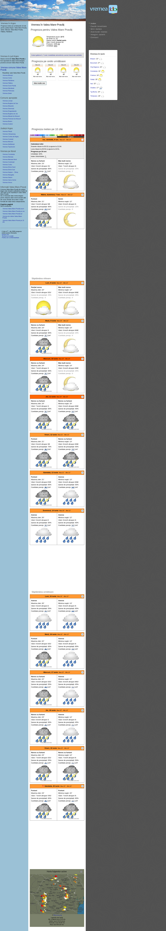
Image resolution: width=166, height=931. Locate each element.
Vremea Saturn (7, 177)
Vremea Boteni (7, 121)
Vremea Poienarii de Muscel (12, 119)
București (93, 63)
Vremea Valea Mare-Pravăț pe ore (14, 211)
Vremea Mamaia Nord (10, 159)
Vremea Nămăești (8, 88)
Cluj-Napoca (94, 67)
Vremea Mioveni (8, 141)
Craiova (93, 75)
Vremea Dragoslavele (9, 111)
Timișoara (93, 96)
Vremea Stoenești (8, 108)
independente (20, 201)
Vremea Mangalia (8, 175)
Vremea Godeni (8, 124)
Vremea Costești (8, 139)
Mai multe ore (39, 83)
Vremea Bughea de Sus (10, 103)
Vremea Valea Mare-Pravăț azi (12, 213)
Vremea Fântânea (8, 80)
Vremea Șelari (7, 93)
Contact (94, 37)
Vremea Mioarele (8, 106)
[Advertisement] (57, 105)
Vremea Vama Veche (9, 180)
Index (93, 23)
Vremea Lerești (7, 101)
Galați (92, 79)
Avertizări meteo (99, 32)
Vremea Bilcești (8, 75)
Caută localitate (99, 26)
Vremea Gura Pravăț (9, 85)
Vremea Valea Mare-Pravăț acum (13, 208)
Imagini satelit (98, 35)
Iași (91, 83)
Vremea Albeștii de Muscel (11, 116)
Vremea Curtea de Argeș (11, 136)
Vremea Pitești (7, 131)
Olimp (16, 172)
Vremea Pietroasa (8, 90)
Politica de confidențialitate (10, 237)
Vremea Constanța (9, 154)
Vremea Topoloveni (9, 147)
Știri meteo (96, 29)
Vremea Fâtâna (8, 83)
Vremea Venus (7, 182)
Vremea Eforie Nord (9, 167)
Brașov (92, 59)
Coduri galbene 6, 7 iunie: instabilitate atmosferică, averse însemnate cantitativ (56, 55)
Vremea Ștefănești (9, 144)
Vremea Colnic (7, 78)
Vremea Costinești (8, 162)
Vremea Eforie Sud (9, 169)
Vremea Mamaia (8, 157)
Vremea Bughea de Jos (10, 113)
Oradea (93, 88)
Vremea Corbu (7, 164)
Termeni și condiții (7, 236)
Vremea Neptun (8, 172)
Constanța (94, 71)
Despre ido (5, 234)
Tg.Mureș (93, 92)
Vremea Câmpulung (9, 134)
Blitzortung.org (57, 915)
